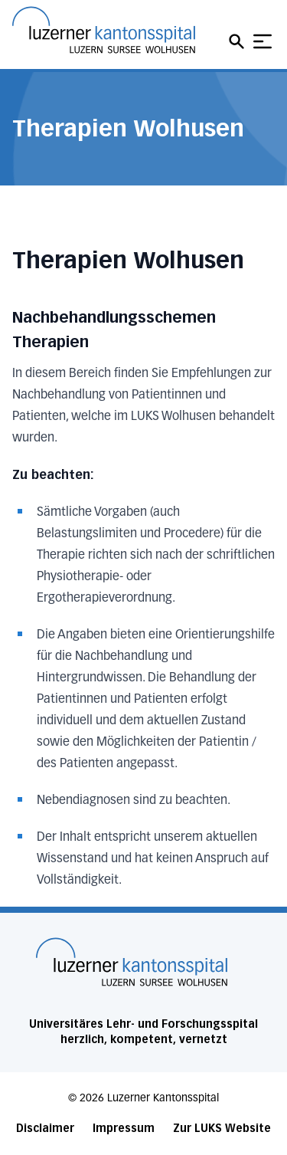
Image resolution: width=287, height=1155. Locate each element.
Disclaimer (45, 1128)
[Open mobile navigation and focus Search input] (238, 41)
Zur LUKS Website (222, 1128)
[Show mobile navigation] (262, 41)
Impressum (124, 1128)
